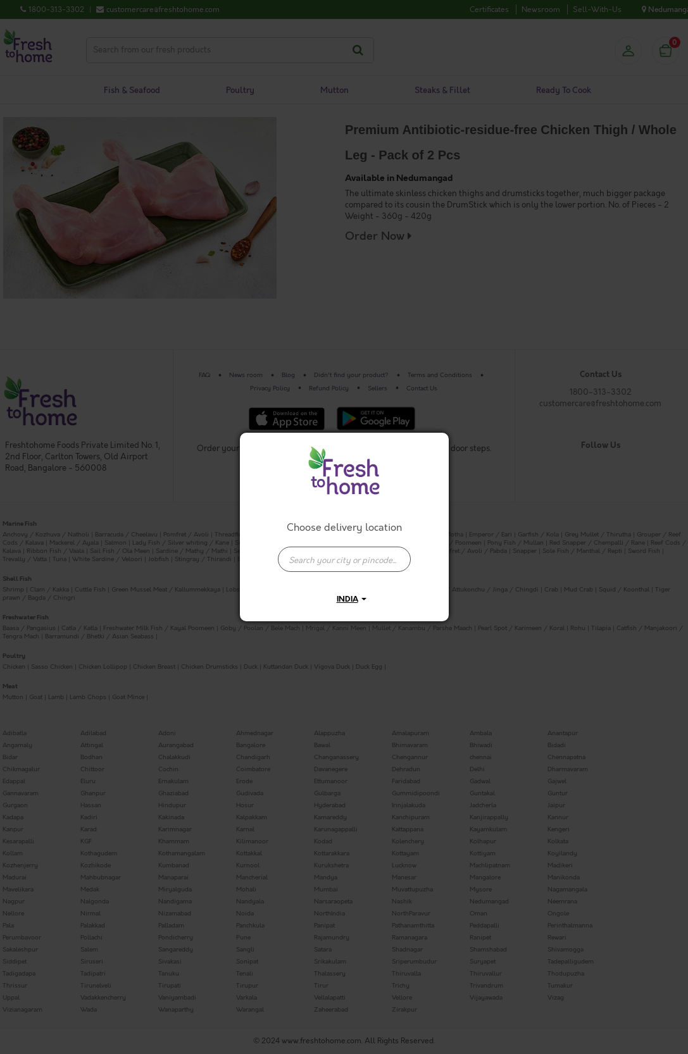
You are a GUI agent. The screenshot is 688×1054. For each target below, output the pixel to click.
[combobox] (344, 553)
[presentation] (344, 559)
